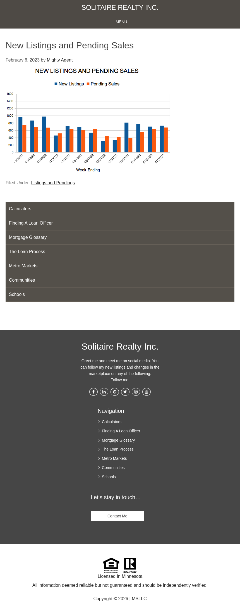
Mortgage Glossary (28, 237)
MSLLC (139, 598)
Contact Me (117, 516)
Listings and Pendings (53, 182)
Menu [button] (121, 22)
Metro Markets (23, 265)
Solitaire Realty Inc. (120, 7)
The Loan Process (27, 251)
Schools (17, 294)
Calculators (20, 208)
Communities (22, 280)
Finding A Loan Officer (31, 223)
